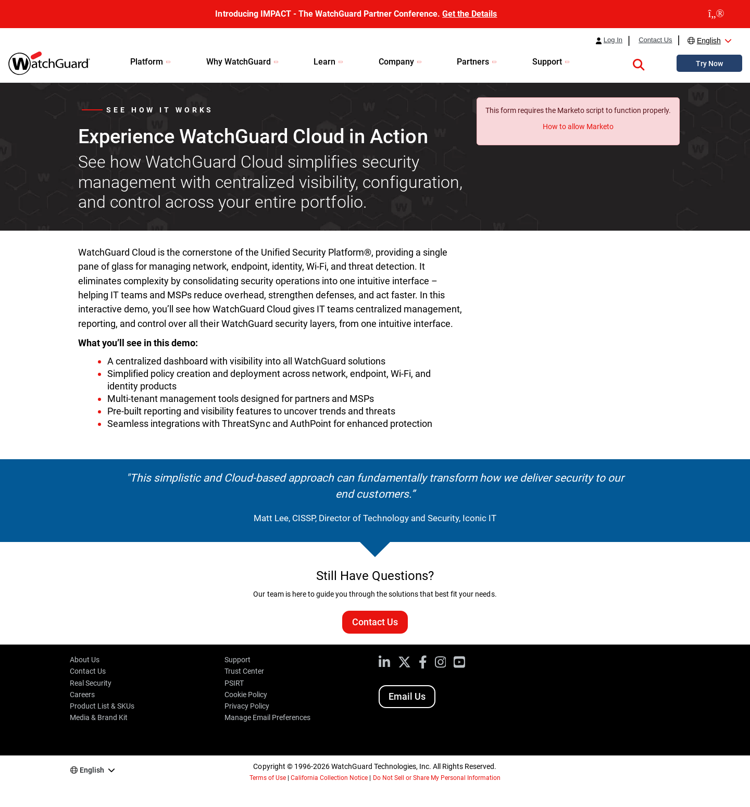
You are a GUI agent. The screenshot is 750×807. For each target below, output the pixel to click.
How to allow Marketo (578, 126)
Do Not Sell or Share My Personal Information (437, 777)
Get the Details (469, 14)
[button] (638, 63)
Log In (613, 40)
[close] (716, 14)
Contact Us (655, 40)
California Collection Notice (329, 777)
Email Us (407, 696)
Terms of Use (267, 777)
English (709, 40)
